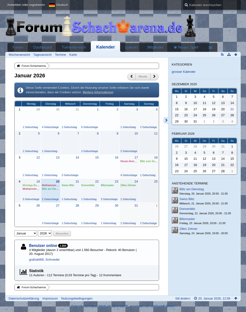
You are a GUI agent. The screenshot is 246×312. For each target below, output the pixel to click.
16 (116, 157)
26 (38, 205)
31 (77, 109)
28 (77, 205)
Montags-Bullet (31, 185)
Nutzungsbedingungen (76, 298)
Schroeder (52, 259)
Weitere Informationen (98, 92)
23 (116, 181)
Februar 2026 (183, 133)
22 (96, 181)
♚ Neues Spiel (186, 47)
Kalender (105, 47)
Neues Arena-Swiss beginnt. (137, 161)
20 (57, 181)
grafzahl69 (36, 259)
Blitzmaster (107, 185)
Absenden (61, 233)
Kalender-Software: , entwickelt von (123, 306)
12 (38, 157)
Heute (143, 76)
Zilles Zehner (128, 185)
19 (38, 181)
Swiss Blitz (68, 185)
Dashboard (42, 47)
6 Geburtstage (89, 127)
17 (136, 157)
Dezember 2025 (184, 84)
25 (155, 181)
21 (77, 181)
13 (57, 157)
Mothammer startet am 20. (38, 188)
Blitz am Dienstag (52, 188)
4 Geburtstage (50, 127)
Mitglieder (156, 47)
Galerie (131, 47)
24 (136, 181)
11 (155, 133)
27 (57, 205)
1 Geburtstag (30, 127)
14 (77, 157)
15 (96, 157)
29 (38, 109)
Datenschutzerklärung (24, 298)
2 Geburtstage (148, 127)
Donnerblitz (88, 185)
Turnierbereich (74, 47)
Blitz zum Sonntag (150, 161)
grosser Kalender (184, 71)
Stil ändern (182, 298)
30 (57, 109)
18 (155, 157)
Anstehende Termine (190, 183)
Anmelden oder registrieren (26, 4)
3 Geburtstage (31, 199)
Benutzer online (43, 246)
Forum (17, 47)
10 (136, 133)
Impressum (50, 298)
